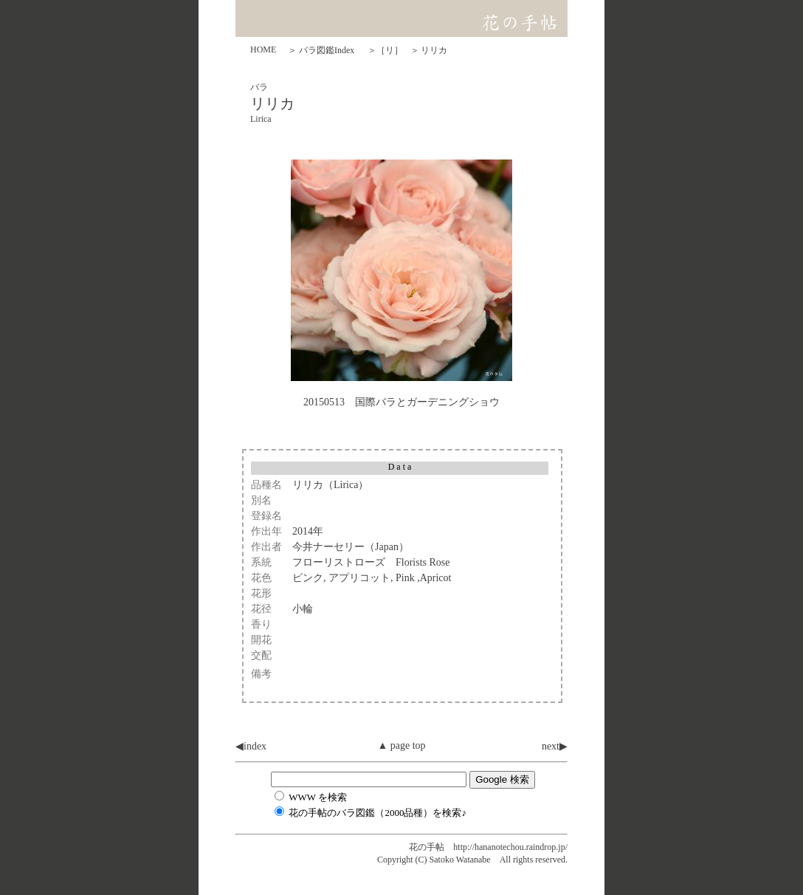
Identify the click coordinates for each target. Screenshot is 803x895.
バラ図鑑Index (326, 50)
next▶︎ (555, 746)
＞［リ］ (385, 50)
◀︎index (250, 746)
